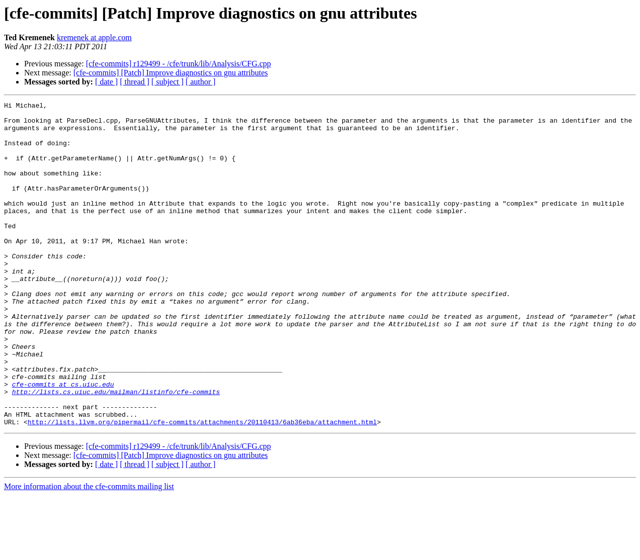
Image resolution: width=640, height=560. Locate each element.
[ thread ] (134, 81)
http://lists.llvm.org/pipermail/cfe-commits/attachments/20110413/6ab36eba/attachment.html (202, 486)
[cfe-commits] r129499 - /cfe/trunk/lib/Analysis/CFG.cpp (178, 63)
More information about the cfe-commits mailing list (89, 551)
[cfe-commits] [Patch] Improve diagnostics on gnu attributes (170, 72)
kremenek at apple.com (94, 37)
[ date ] (106, 81)
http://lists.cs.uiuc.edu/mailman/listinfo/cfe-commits (116, 450)
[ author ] (201, 81)
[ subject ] (167, 81)
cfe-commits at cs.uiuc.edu (63, 441)
